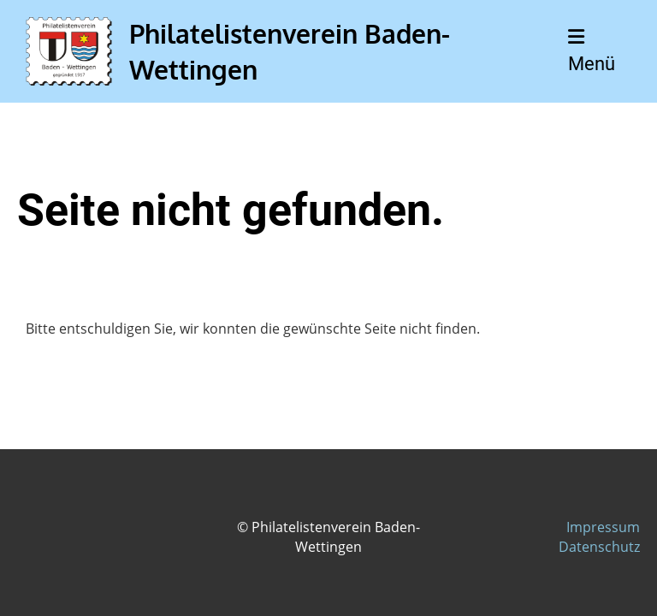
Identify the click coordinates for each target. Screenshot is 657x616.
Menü (591, 50)
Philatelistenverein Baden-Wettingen (289, 51)
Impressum (603, 527)
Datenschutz (599, 546)
